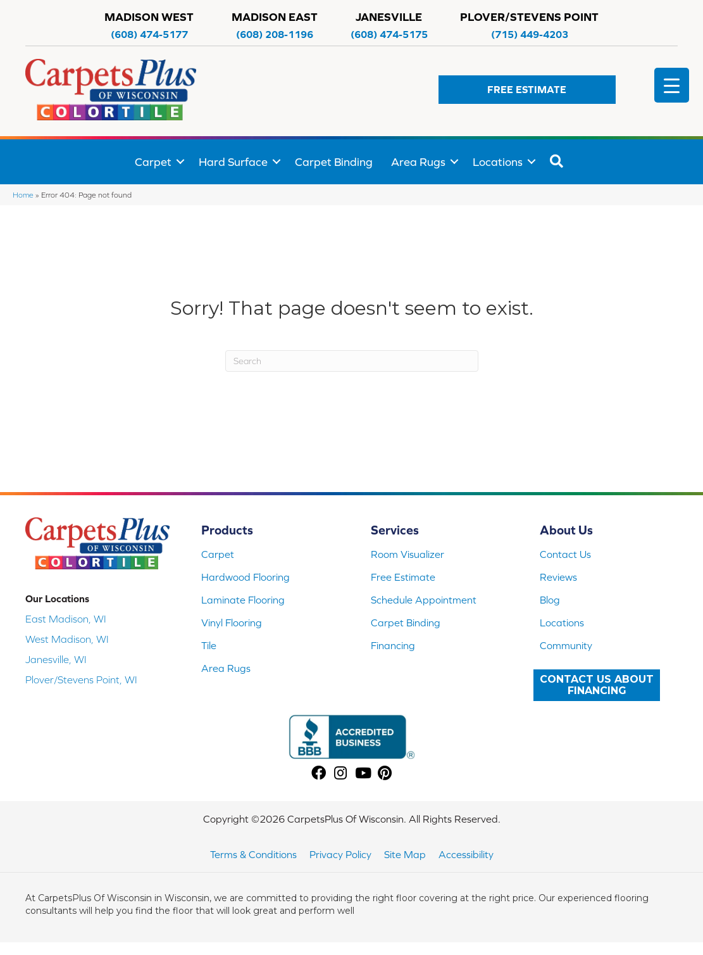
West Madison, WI (67, 639)
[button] (527, 89)
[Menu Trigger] (671, 85)
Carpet (153, 161)
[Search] (351, 361)
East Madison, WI (65, 618)
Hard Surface (233, 161)
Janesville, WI (56, 659)
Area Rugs (418, 161)
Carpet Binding (334, 161)
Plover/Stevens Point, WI (81, 679)
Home (23, 195)
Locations (498, 161)
